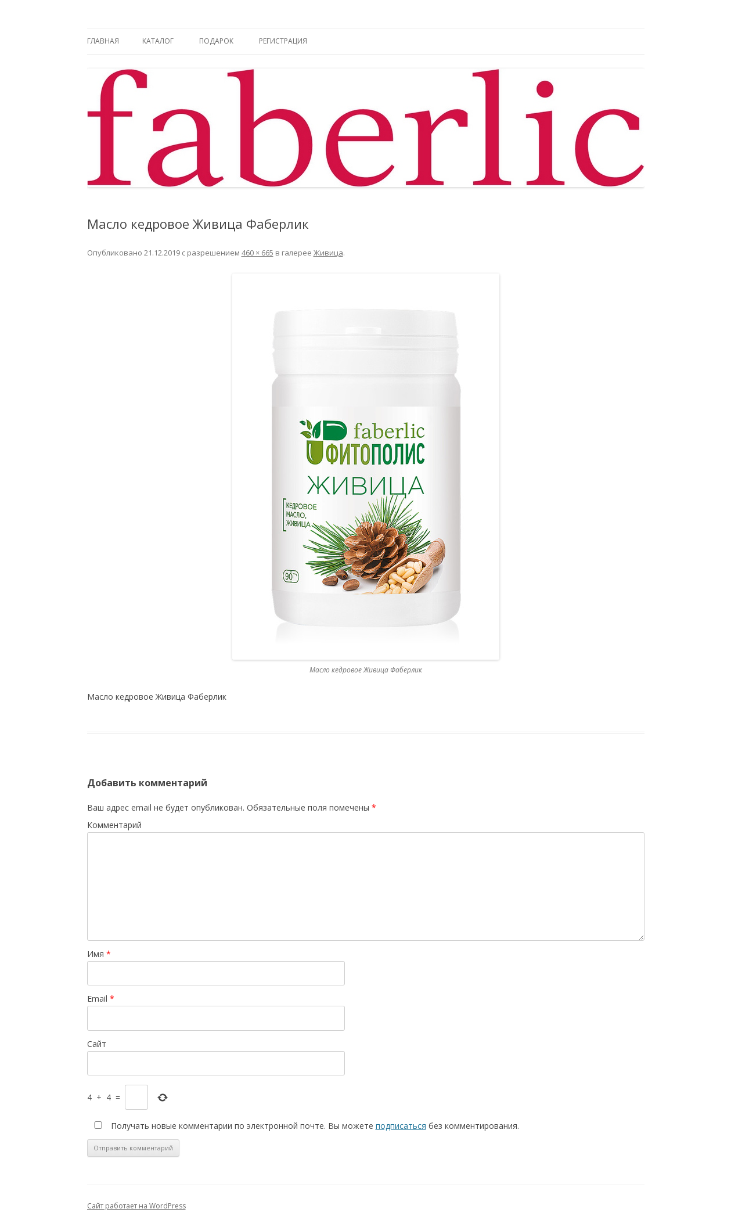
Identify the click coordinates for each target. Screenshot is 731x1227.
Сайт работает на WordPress (136, 1206)
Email (100, 998)
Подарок (216, 41)
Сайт (96, 1043)
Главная (103, 41)
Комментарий (114, 824)
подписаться (401, 1125)
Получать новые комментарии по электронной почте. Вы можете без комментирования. (304, 1125)
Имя (99, 953)
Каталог (158, 41)
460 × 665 (257, 252)
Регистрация (283, 41)
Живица (328, 252)
